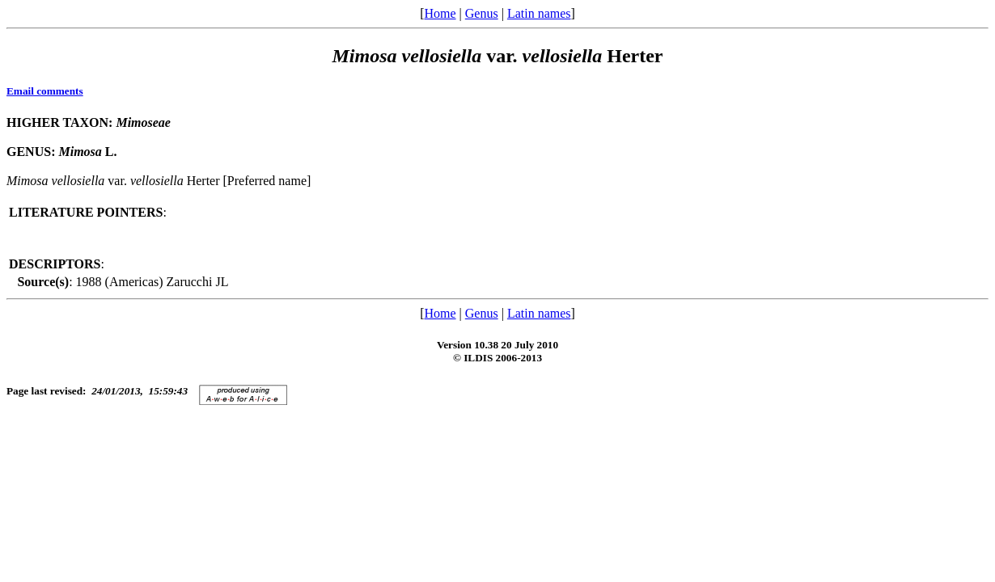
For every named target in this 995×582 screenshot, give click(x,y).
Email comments (44, 91)
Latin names (539, 13)
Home (439, 13)
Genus (481, 13)
